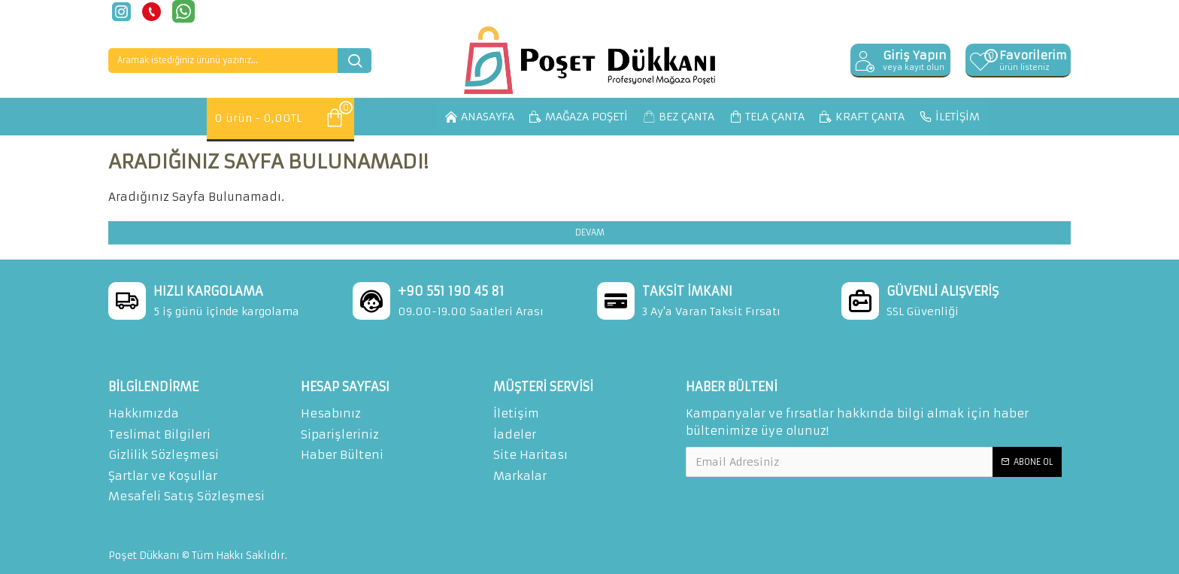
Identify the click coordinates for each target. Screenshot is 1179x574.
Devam (590, 232)
